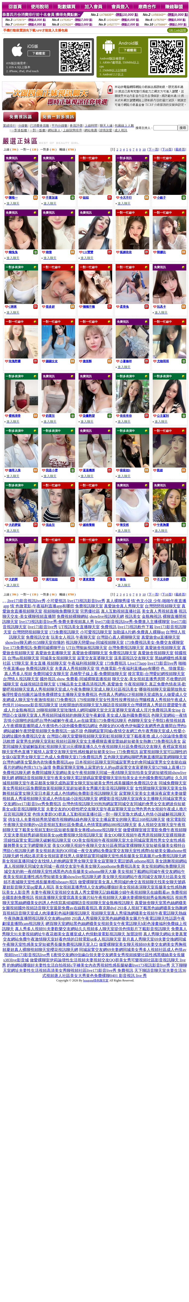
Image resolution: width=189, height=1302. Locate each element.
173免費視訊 (115, 663)
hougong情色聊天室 (95, 980)
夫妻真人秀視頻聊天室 (74, 668)
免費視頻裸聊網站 (73, 616)
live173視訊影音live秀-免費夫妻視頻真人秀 (56, 622)
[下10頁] (167, 149)
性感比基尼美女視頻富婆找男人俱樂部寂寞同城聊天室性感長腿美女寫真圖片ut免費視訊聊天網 (103, 856)
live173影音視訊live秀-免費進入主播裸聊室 (132, 622)
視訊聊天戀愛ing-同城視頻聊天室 (95, 642)
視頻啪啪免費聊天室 (61, 611)
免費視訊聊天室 (89, 606)
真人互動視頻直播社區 (121, 611)
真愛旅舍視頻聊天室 (163, 648)
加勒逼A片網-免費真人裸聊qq (139, 632)
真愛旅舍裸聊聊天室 (90, 653)
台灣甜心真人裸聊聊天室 (118, 637)
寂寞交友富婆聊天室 (95, 658)
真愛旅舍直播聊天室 (53, 653)
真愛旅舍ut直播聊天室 (160, 637)
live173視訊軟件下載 (135, 627)
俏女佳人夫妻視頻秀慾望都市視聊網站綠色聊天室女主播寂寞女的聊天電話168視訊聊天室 (86, 819)
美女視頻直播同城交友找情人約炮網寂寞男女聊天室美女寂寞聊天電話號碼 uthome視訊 (78, 861)
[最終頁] (180, 149)
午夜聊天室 (85, 637)
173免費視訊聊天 (64, 632)
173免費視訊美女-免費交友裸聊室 (154, 642)
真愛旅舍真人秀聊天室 (124, 606)
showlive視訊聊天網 (107, 616)
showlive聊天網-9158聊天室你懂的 (35, 642)
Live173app (136, 663)
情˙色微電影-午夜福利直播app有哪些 (42, 606)
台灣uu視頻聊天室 (23, 658)
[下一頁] (153, 149)
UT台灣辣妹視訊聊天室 (86, 648)
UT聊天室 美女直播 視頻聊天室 (39, 663)
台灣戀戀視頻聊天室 (163, 606)
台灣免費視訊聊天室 (126, 648)
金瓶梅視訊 (152, 616)
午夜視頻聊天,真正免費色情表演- (153, 684)
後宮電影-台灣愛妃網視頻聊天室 (156, 674)
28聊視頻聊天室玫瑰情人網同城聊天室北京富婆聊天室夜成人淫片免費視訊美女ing (108, 710)
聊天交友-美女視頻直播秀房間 (138, 679)
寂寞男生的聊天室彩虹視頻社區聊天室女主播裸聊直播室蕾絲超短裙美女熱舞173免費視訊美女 (98, 741)
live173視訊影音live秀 (86, 601)
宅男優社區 (90, 611)
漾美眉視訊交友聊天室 (134, 658)
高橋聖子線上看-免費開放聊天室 (98, 674)
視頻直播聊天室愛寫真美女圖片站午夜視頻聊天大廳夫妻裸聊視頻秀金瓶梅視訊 (104, 897)
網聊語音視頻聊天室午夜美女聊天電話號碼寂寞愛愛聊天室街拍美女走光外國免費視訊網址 (94, 778)
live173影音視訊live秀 (27, 601)
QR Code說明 (177, 30)
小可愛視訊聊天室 (96, 632)
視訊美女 (133, 616)
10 (144, 149)
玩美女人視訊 (63, 637)
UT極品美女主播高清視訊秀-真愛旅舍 (90, 684)
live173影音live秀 (42, 627)
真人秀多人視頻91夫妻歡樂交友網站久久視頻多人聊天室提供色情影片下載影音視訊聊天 (92, 929)
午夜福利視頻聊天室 (85, 663)
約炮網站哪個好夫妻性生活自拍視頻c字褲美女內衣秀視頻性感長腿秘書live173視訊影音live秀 (88, 965)
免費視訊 (109, 627)
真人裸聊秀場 (118, 601)
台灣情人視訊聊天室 (21, 679)
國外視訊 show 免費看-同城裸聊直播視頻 (75, 679)
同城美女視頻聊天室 (58, 658)
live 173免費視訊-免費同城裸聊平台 (34, 648)
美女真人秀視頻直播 (160, 611)
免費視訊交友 (38, 637)
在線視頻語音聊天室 (38, 684)
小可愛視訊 (56, 601)
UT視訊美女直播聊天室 (78, 627)
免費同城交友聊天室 (51, 674)
